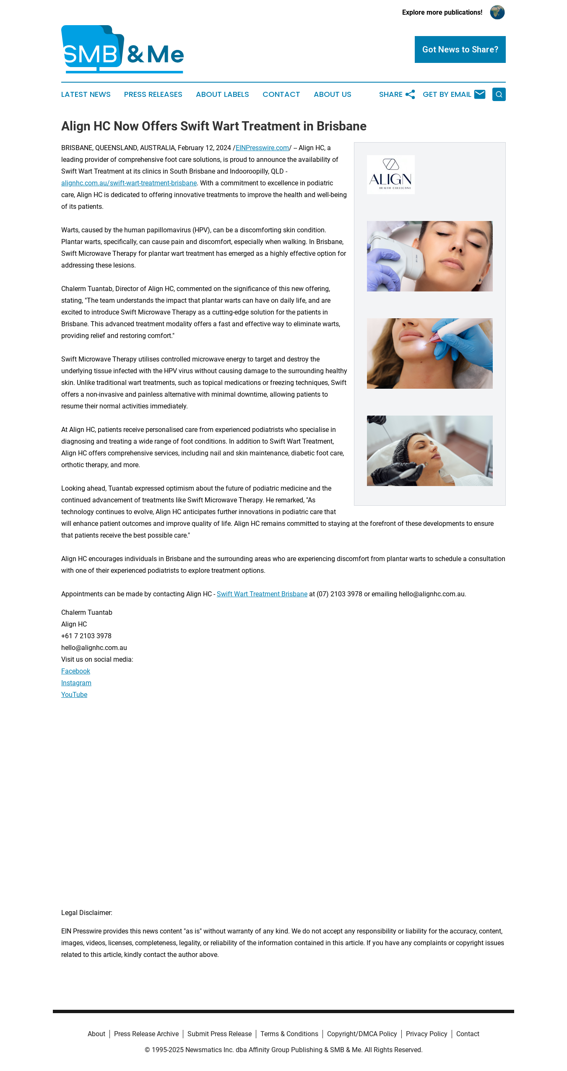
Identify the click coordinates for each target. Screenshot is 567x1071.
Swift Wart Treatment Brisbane (262, 594)
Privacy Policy (426, 1034)
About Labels (222, 94)
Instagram (76, 683)
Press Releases (153, 94)
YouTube (74, 695)
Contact (281, 94)
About (96, 1034)
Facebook (75, 671)
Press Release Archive (146, 1034)
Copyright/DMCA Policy (362, 1034)
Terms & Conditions (289, 1034)
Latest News (86, 94)
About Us (332, 94)
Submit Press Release (219, 1034)
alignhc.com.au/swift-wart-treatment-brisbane (129, 183)
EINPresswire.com (262, 148)
